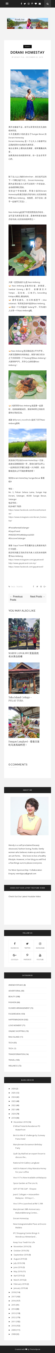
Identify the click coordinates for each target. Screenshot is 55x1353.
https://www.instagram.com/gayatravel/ (26, 559)
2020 (13, 1113)
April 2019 (18, 1275)
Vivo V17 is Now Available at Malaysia (29, 1177)
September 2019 (21, 1254)
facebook (15, 945)
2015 (13, 1304)
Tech (11, 1042)
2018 (13, 1292)
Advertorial (15, 990)
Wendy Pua (19, 57)
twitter (27, 945)
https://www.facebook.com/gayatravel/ (26, 566)
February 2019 (20, 1284)
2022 (13, 1105)
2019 (13, 1118)
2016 (13, 1300)
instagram (40, 945)
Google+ (14, 957)
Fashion (12, 1002)
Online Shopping (17, 1031)
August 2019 (19, 1259)
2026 (13, 1088)
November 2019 (21, 1246)
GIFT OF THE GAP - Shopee (24, 1188)
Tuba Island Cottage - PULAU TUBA (20, 699)
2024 (13, 1097)
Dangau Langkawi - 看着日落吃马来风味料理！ (24, 743)
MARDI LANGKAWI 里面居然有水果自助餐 (24, 655)
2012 (13, 1317)
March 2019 (19, 1280)
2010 (13, 1325)
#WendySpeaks (16, 985)
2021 (13, 1109)
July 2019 (17, 1263)
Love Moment (15, 1025)
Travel (27, 47)
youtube (40, 957)
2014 (13, 1309)
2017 (13, 1296)
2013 (13, 1313)
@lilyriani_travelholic (22, 419)
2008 (13, 1334)
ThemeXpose (35, 1349)
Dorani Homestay (21, 1218)
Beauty (12, 996)
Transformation (17, 1054)
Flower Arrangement (19, 1008)
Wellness (13, 1065)
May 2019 (18, 1271)
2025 (13, 1092)
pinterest (27, 957)
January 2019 (19, 1288)
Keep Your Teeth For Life (24, 1242)
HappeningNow (16, 1019)
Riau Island (14, 1037)
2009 (13, 1330)
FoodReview (14, 1013)
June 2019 (18, 1267)
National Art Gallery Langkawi (26, 1162)
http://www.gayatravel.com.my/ (22, 563)
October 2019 (19, 1250)
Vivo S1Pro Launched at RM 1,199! (28, 1203)
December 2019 (20, 1122)
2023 (13, 1101)
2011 (13, 1321)
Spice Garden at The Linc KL (25, 1183)
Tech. (11, 1048)
